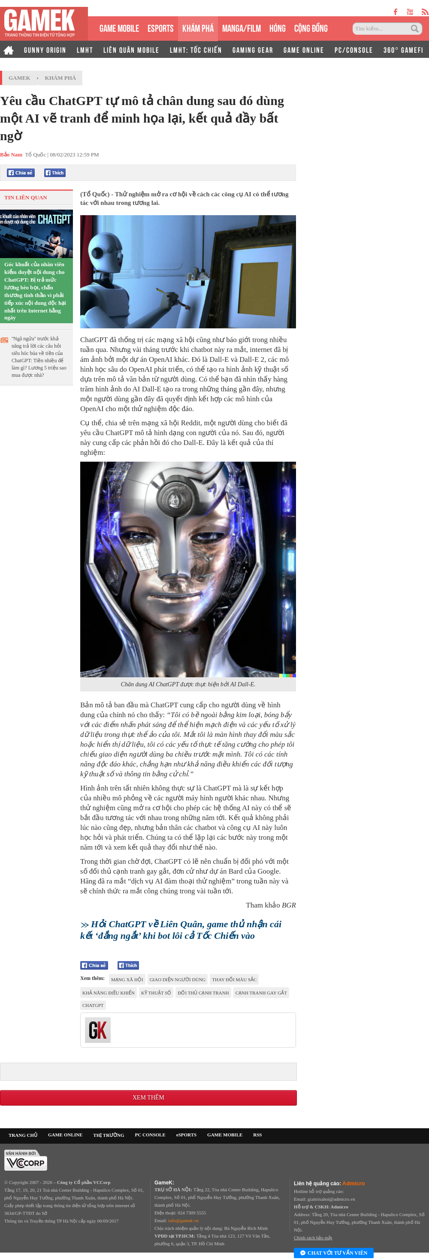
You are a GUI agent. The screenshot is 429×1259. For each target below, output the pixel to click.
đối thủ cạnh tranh (203, 992)
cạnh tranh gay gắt (261, 992)
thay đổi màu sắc (234, 979)
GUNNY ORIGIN (45, 49)
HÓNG (277, 27)
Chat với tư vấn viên (333, 1253)
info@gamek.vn (183, 1220)
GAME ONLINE (304, 49)
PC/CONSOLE (354, 49)
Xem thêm (148, 1097)
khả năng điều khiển (108, 992)
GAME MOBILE (119, 27)
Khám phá (60, 78)
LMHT (85, 49)
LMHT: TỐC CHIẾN (196, 49)
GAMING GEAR (253, 49)
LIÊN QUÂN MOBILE (131, 49)
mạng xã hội (127, 979)
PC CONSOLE (150, 1134)
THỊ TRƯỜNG (108, 1135)
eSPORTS (161, 27)
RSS (257, 1134)
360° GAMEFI (403, 49)
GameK (19, 78)
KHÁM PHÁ (198, 27)
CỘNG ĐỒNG (311, 27)
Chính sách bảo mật (313, 1237)
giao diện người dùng (178, 979)
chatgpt (93, 1005)
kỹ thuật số (156, 992)
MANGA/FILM (241, 27)
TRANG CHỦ (23, 1135)
